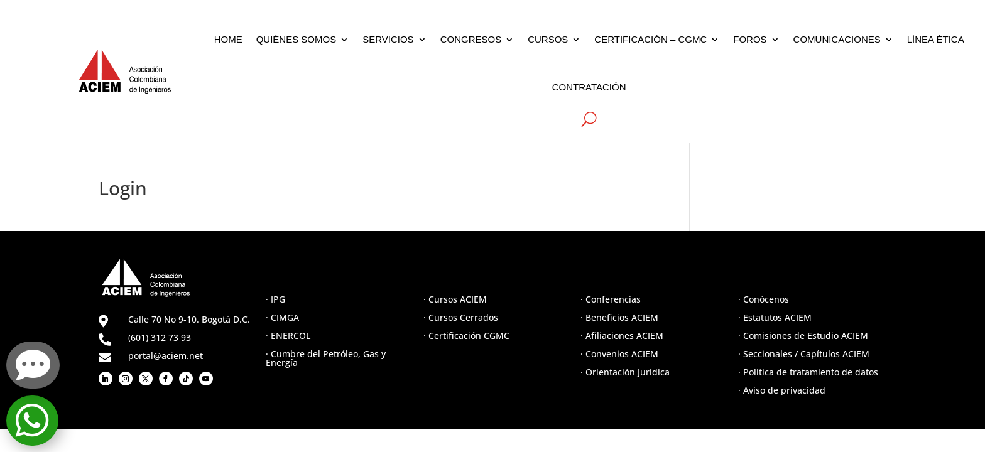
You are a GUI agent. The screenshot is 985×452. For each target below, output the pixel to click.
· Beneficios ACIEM (619, 317)
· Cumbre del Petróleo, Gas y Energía (326, 358)
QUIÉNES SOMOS (296, 39)
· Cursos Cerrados (460, 317)
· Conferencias (610, 299)
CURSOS (548, 39)
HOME (228, 39)
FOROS (749, 39)
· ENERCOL (288, 336)
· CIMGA (282, 317)
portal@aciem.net (165, 356)
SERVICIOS (387, 39)
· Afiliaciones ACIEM (621, 336)
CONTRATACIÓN (589, 87)
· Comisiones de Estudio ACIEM (803, 336)
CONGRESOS (471, 39)
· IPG (275, 299)
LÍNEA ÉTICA (935, 39)
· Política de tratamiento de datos (808, 372)
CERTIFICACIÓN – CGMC (650, 39)
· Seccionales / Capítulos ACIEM (803, 354)
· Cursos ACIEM (455, 299)
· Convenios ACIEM (619, 354)
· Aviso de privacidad (781, 390)
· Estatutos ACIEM (775, 317)
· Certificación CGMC (466, 336)
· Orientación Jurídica (625, 372)
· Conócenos (763, 299)
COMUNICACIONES (837, 39)
